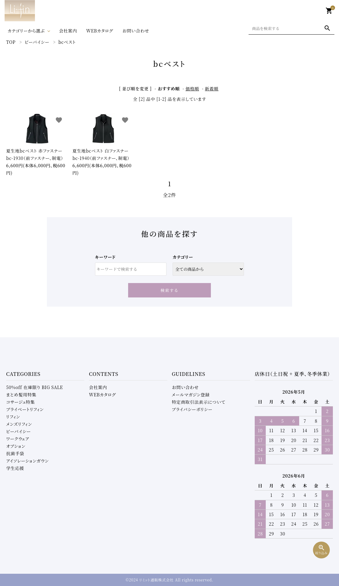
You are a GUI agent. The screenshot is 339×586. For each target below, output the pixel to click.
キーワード (105, 257)
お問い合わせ (135, 31)
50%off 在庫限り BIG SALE (34, 387)
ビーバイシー (18, 431)
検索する (170, 290)
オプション (15, 446)
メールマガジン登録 (191, 394)
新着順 (212, 88)
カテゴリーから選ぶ (26, 31)
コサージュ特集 (20, 402)
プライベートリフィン (25, 409)
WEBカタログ (99, 31)
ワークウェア (17, 439)
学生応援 (15, 468)
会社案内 (68, 31)
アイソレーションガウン (27, 461)
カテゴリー (183, 257)
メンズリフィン (19, 424)
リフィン (13, 417)
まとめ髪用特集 (21, 394)
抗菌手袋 (15, 453)
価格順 (192, 88)
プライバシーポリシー (192, 409)
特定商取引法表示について (198, 402)
